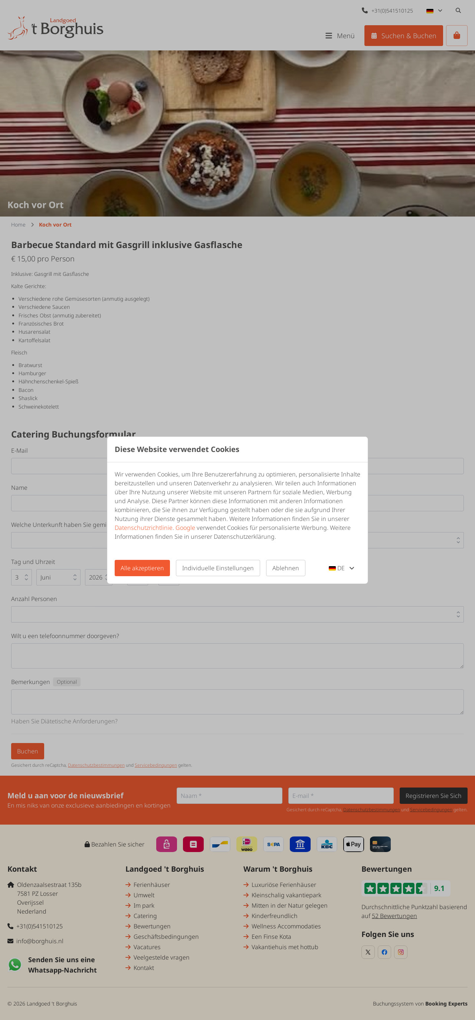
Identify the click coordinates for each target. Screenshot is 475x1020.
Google (185, 528)
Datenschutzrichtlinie (144, 528)
